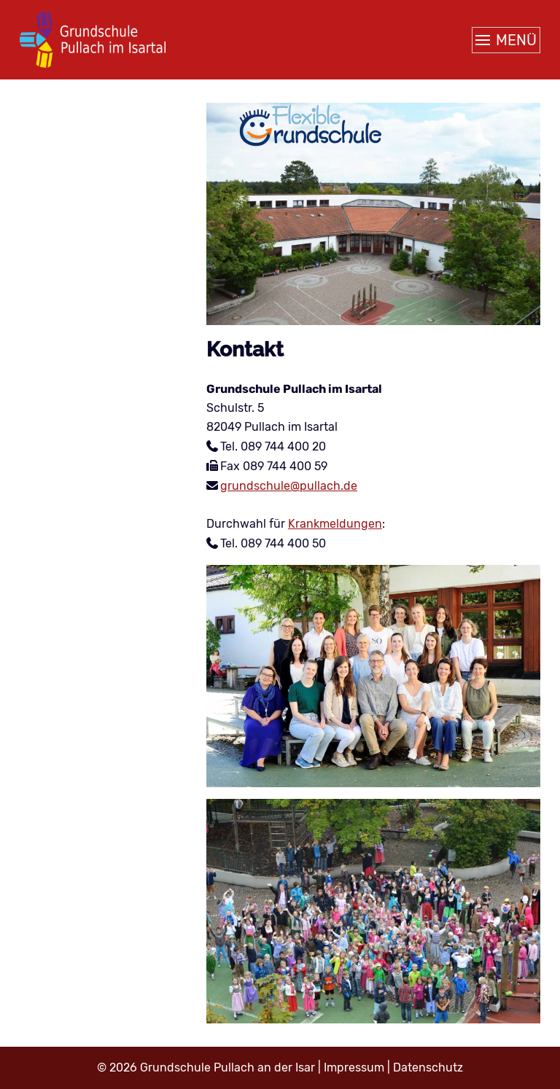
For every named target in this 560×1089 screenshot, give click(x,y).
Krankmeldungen (335, 524)
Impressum (354, 1067)
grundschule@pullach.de (288, 486)
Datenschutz (428, 1067)
